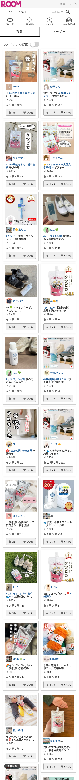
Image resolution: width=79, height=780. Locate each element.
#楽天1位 (61, 379)
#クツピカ (11, 236)
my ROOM (69, 21)
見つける (30, 21)
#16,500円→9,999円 (20, 450)
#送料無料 (49, 379)
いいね (30, 112)
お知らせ (49, 21)
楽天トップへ (68, 3)
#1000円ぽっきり (15, 164)
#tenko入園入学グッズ (22, 93)
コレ (15, 112)
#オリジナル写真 (15, 379)
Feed (10, 21)
